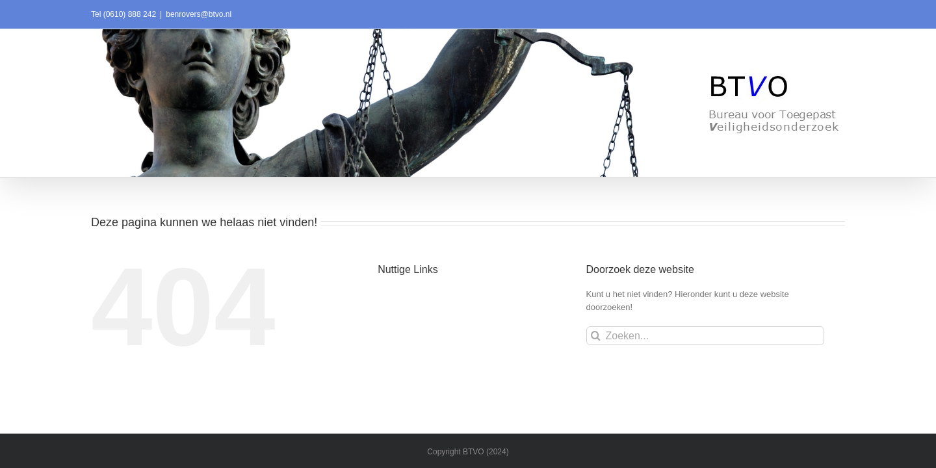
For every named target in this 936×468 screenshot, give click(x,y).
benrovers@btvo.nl (198, 14)
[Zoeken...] (705, 335)
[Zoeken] (595, 335)
